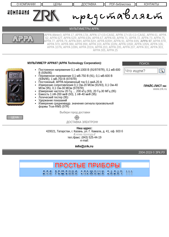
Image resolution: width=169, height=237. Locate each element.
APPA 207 (129, 47)
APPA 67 (97, 38)
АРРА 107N (54, 47)
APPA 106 (156, 44)
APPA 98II (67, 44)
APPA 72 (134, 38)
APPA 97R (159, 41)
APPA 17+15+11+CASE (130, 34)
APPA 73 (146, 38)
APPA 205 (115, 47)
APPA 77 (49, 41)
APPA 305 (99, 50)
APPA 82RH (104, 41)
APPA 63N (84, 38)
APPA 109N (70, 47)
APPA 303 (156, 47)
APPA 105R (126, 44)
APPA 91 (119, 41)
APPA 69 (110, 38)
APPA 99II (81, 44)
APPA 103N (110, 44)
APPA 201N (86, 47)
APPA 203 (101, 47)
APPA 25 (112, 50)
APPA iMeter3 (53, 34)
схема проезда (83, 134)
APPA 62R (69, 38)
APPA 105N (142, 44)
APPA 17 (68, 34)
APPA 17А (81, 34)
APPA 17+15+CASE (102, 34)
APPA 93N (132, 41)
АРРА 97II (53, 44)
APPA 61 (152, 34)
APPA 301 (142, 47)
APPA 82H (89, 41)
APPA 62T (56, 38)
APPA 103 (95, 44)
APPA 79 (61, 41)
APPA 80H (75, 41)
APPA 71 (122, 38)
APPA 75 (159, 38)
